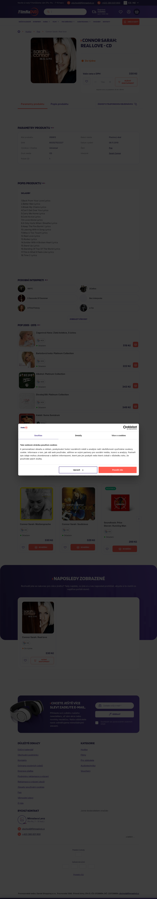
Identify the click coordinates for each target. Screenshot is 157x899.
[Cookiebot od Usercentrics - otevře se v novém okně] (125, 428)
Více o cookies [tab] (119, 435)
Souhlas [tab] (38, 435)
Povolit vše (117, 470)
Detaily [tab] (78, 435)
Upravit (78, 470)
